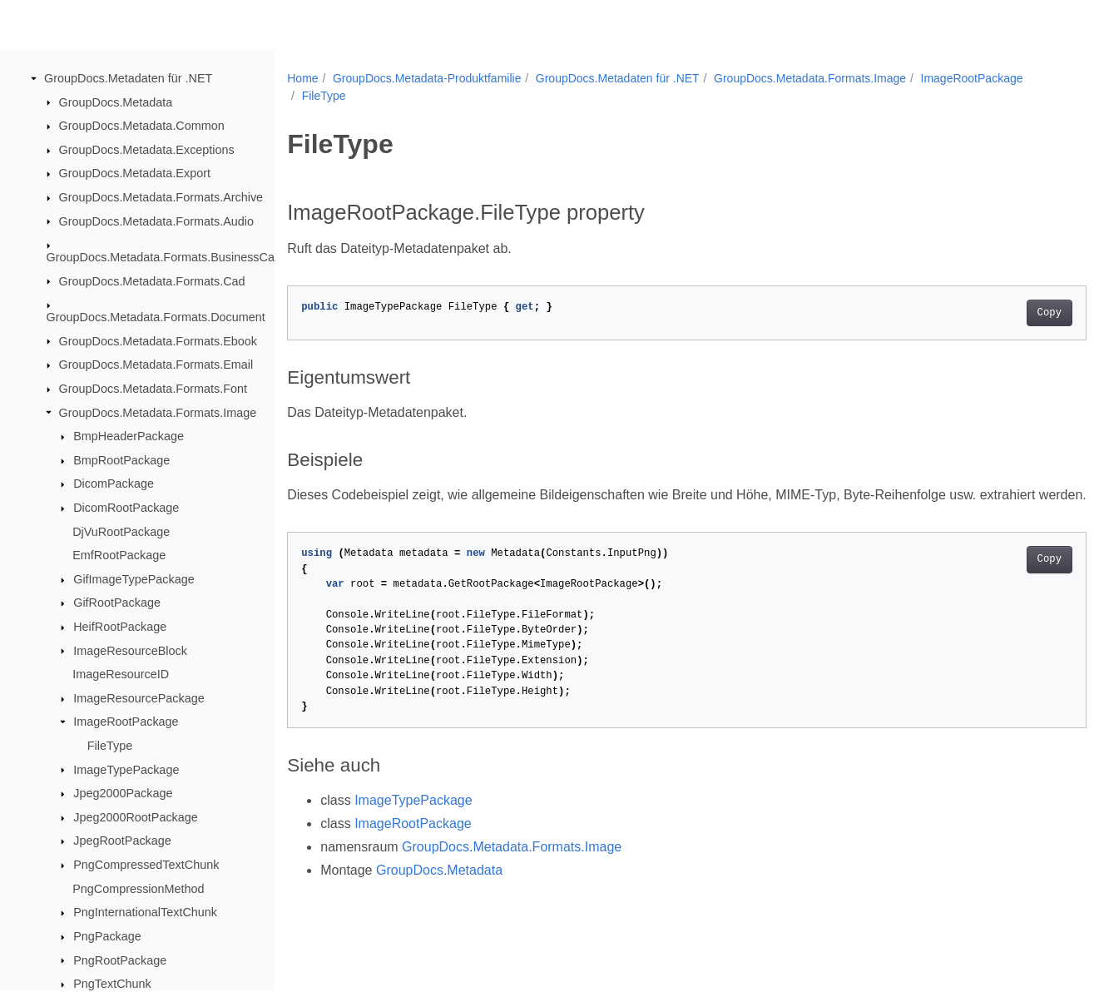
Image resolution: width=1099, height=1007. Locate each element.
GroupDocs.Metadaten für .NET (128, 79)
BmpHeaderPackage (128, 437)
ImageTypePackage (126, 769)
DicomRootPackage (126, 508)
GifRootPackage (117, 603)
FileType (109, 746)
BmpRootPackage (121, 461)
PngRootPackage (119, 960)
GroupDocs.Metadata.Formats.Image (158, 412)
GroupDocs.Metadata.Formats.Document (156, 318)
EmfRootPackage (119, 556)
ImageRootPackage (125, 722)
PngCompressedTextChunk (146, 865)
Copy (994, 313)
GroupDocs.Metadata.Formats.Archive (161, 198)
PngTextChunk (112, 984)
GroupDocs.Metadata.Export (134, 174)
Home (302, 78)
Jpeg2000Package (122, 794)
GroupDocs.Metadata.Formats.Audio (156, 221)
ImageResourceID (120, 675)
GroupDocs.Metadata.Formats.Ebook (158, 341)
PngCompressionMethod (138, 889)
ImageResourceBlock (130, 650)
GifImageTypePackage (134, 580)
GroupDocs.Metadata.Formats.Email (156, 365)
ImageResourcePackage (139, 699)
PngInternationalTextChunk (145, 913)
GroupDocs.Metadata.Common (142, 126)
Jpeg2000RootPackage (135, 818)
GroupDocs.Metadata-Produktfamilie (427, 78)
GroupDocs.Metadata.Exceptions (147, 150)
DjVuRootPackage (121, 531)
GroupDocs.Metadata (116, 102)
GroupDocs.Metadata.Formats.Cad (152, 281)
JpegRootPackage (122, 841)
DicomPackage (113, 484)
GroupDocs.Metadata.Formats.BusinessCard (166, 258)
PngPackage (107, 937)
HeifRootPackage (119, 627)
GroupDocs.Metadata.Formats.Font (153, 389)
